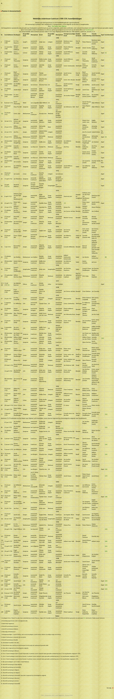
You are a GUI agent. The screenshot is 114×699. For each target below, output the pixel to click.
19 (106, 529)
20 (106, 541)
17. (2, 662)
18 (106, 497)
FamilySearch (89, 30)
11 (106, 414)
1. (1, 618)
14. (2, 653)
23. (2, 678)
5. (1, 629)
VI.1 (84, 618)
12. (2, 648)
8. (1, 637)
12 (62, 428)
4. (1, 626)
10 (102, 338)
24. (2, 681)
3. (1, 623)
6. (1, 631)
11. (2, 645)
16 (106, 469)
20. (2, 670)
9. (1, 640)
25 (106, 589)
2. (1, 621)
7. (1, 634)
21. (2, 672)
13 (106, 427)
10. (2, 642)
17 (106, 476)
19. (2, 667)
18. (2, 664)
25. (2, 683)
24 (106, 585)
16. (2, 659)
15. (2, 656)
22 (106, 551)
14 (106, 444)
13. (2, 651)
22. (2, 675)
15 (106, 454)
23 (106, 581)
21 (106, 546)
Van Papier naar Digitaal (59, 26)
